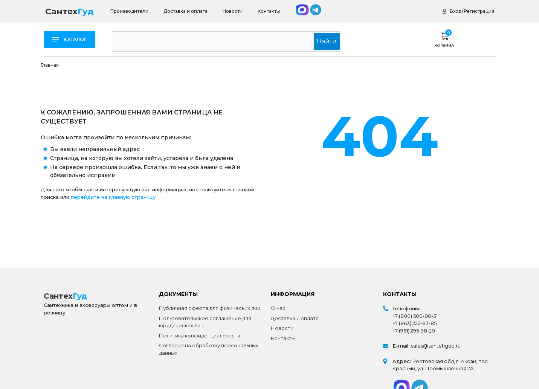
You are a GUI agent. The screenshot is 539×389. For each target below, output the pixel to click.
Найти (328, 41)
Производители (129, 11)
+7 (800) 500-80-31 (415, 316)
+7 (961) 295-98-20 (413, 331)
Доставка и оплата (185, 11)
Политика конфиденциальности (199, 336)
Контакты (269, 11)
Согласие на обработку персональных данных (208, 349)
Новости (233, 11)
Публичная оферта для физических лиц (209, 308)
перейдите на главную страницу (113, 197)
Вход (455, 11)
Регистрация (479, 11)
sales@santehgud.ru (436, 346)
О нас (278, 308)
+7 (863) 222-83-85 (414, 323)
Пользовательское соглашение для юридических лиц (205, 322)
